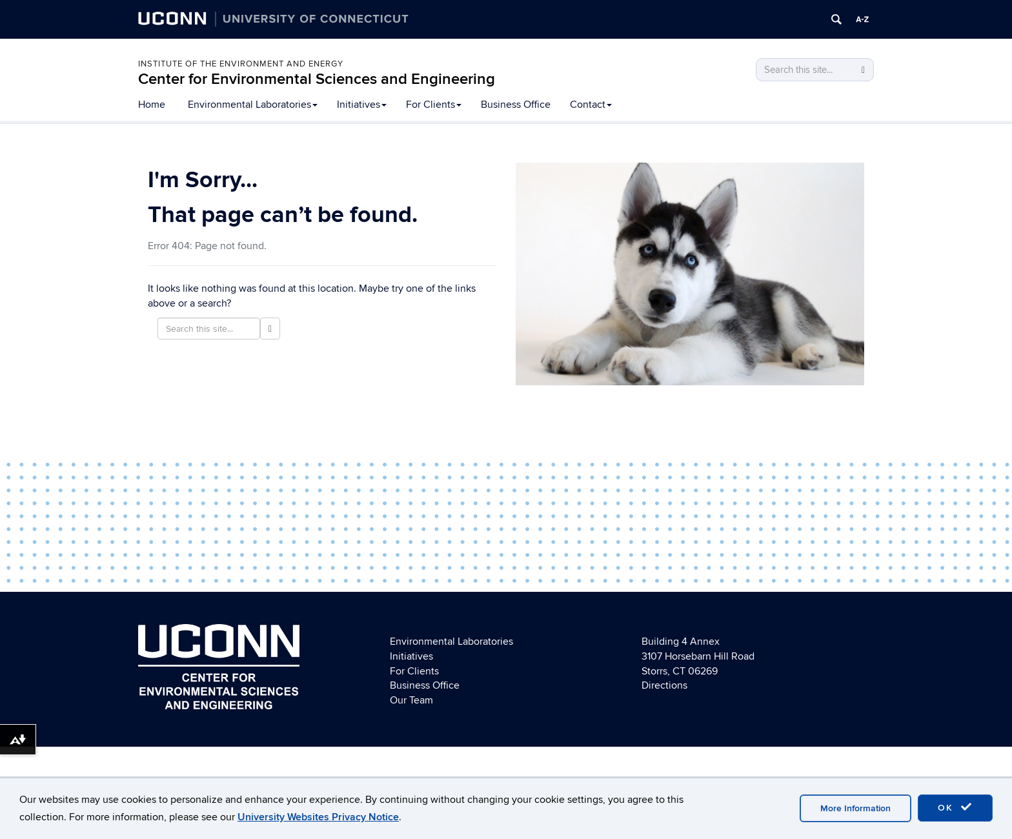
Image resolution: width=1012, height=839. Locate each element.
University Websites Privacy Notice (318, 817)
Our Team (411, 700)
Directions (664, 685)
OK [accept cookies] (955, 807)
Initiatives (362, 104)
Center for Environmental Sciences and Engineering (316, 79)
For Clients (433, 104)
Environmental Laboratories (253, 104)
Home (151, 104)
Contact (591, 104)
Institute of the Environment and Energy (240, 64)
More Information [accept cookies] (855, 808)
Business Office (516, 104)
